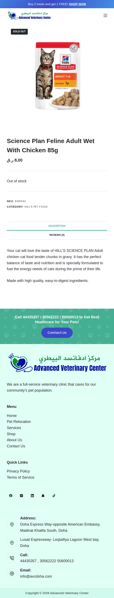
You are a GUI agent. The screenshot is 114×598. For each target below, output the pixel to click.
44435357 (29, 561)
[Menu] (105, 15)
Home (12, 416)
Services (14, 428)
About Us (14, 440)
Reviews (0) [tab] (57, 235)
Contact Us (57, 332)
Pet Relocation (19, 422)
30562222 (48, 561)
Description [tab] (56, 226)
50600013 (65, 561)
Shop (11, 434)
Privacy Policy (18, 471)
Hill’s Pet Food (36, 207)
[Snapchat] (43, 496)
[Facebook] (11, 496)
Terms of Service (20, 477)
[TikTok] (54, 496)
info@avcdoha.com (36, 576)
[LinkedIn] (32, 496)
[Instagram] (21, 496)
